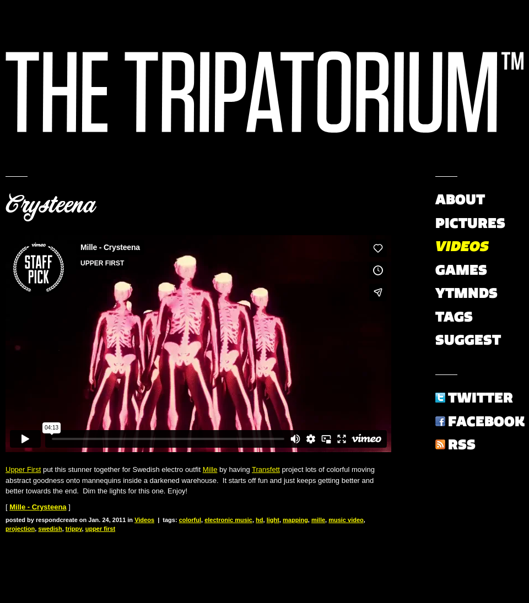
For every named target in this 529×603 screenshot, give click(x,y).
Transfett (266, 469)
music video (346, 520)
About (460, 199)
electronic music (228, 520)
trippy (74, 528)
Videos (144, 520)
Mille (210, 469)
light (273, 520)
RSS (462, 444)
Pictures (470, 223)
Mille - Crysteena (37, 507)
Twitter (480, 397)
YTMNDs (466, 293)
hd (259, 520)
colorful (190, 520)
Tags (454, 316)
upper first (100, 528)
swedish (50, 528)
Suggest (468, 340)
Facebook (486, 421)
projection (20, 528)
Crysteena (50, 205)
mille (318, 520)
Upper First (23, 469)
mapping (295, 520)
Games (461, 270)
